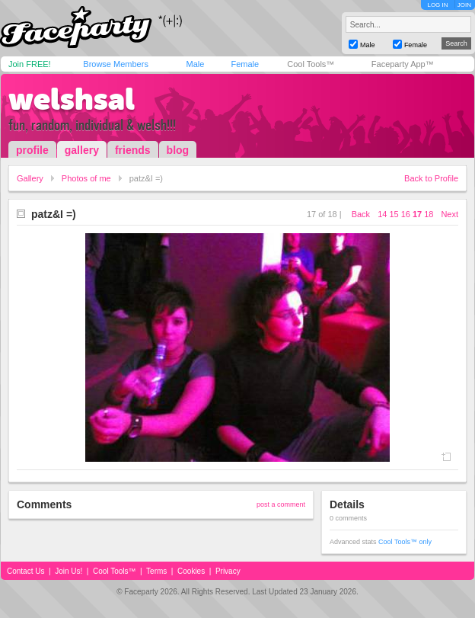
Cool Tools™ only (405, 542)
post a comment (281, 504)
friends (133, 150)
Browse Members (115, 64)
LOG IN (437, 5)
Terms (156, 571)
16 (405, 214)
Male (195, 64)
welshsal (71, 99)
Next (449, 214)
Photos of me (86, 178)
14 (382, 214)
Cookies (191, 571)
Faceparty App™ (402, 64)
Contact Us (25, 571)
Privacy (228, 571)
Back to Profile (431, 178)
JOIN (464, 5)
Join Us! (68, 571)
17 (417, 214)
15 (393, 214)
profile (32, 150)
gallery (82, 150)
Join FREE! (29, 64)
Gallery (30, 178)
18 (428, 214)
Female (245, 64)
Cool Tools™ (310, 64)
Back (361, 214)
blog (178, 150)
